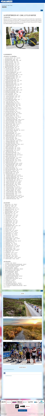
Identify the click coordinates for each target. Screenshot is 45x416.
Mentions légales (4, 413)
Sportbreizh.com (9, 375)
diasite (42, 413)
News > (9, 5)
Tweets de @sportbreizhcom (8, 369)
